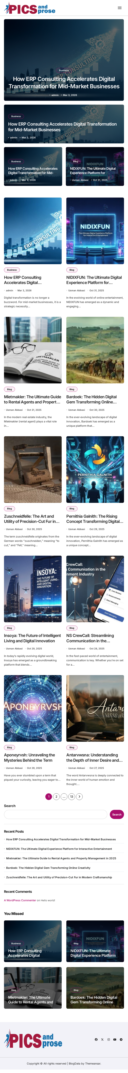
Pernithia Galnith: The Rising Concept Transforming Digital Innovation (94, 524)
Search (10, 809)
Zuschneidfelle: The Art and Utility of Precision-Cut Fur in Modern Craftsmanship (31, 524)
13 (71, 800)
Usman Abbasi (80, 180)
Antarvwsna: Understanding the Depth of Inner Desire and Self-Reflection (93, 764)
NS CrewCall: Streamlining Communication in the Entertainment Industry (91, 644)
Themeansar (92, 1067)
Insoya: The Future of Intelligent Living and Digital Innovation (30, 644)
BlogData (74, 1067)
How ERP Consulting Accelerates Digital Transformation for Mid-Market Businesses (64, 86)
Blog (76, 161)
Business (64, 68)
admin (54, 95)
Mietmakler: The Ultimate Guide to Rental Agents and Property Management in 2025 (33, 403)
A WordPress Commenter (20, 904)
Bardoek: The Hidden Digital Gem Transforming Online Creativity (92, 403)
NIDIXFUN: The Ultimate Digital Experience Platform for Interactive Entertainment (93, 173)
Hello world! (48, 904)
